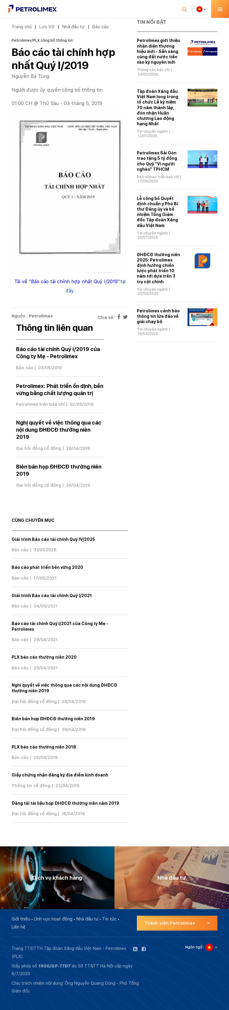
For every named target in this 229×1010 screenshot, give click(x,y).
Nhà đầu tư (73, 26)
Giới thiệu (21, 919)
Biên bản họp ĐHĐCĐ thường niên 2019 (53, 718)
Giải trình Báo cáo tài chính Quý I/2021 (52, 595)
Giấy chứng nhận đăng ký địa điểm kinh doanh (60, 775)
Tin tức (109, 919)
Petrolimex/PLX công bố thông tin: (42, 40)
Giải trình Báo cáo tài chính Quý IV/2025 (53, 539)
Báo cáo (100, 26)
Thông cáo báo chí (153, 70)
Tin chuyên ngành (152, 131)
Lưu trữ (47, 26)
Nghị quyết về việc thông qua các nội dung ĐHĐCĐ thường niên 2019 (58, 429)
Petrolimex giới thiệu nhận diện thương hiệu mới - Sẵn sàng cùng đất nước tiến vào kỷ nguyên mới (158, 51)
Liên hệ (18, 927)
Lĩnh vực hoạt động (53, 919)
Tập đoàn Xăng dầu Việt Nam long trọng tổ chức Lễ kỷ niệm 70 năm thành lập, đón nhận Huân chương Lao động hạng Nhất (157, 107)
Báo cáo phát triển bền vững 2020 (47, 567)
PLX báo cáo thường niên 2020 (44, 657)
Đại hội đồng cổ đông (38, 448)
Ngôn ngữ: (194, 947)
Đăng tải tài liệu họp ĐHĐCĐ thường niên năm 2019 (65, 803)
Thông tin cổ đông (31, 785)
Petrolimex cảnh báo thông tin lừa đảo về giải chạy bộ (158, 316)
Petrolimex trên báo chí (40, 404)
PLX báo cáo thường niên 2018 (44, 747)
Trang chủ (22, 26)
